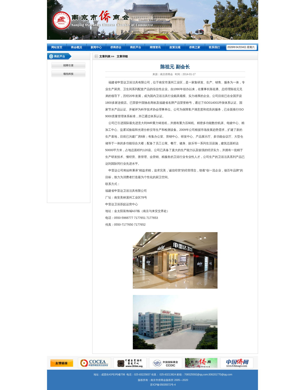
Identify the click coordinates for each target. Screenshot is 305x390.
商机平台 (135, 47)
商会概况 (76, 47)
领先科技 (68, 73)
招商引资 (68, 65)
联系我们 (214, 47)
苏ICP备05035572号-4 (163, 384)
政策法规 (174, 47)
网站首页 (56, 47)
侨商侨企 (115, 47)
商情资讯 (155, 47)
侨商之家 (194, 47)
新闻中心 (96, 47)
